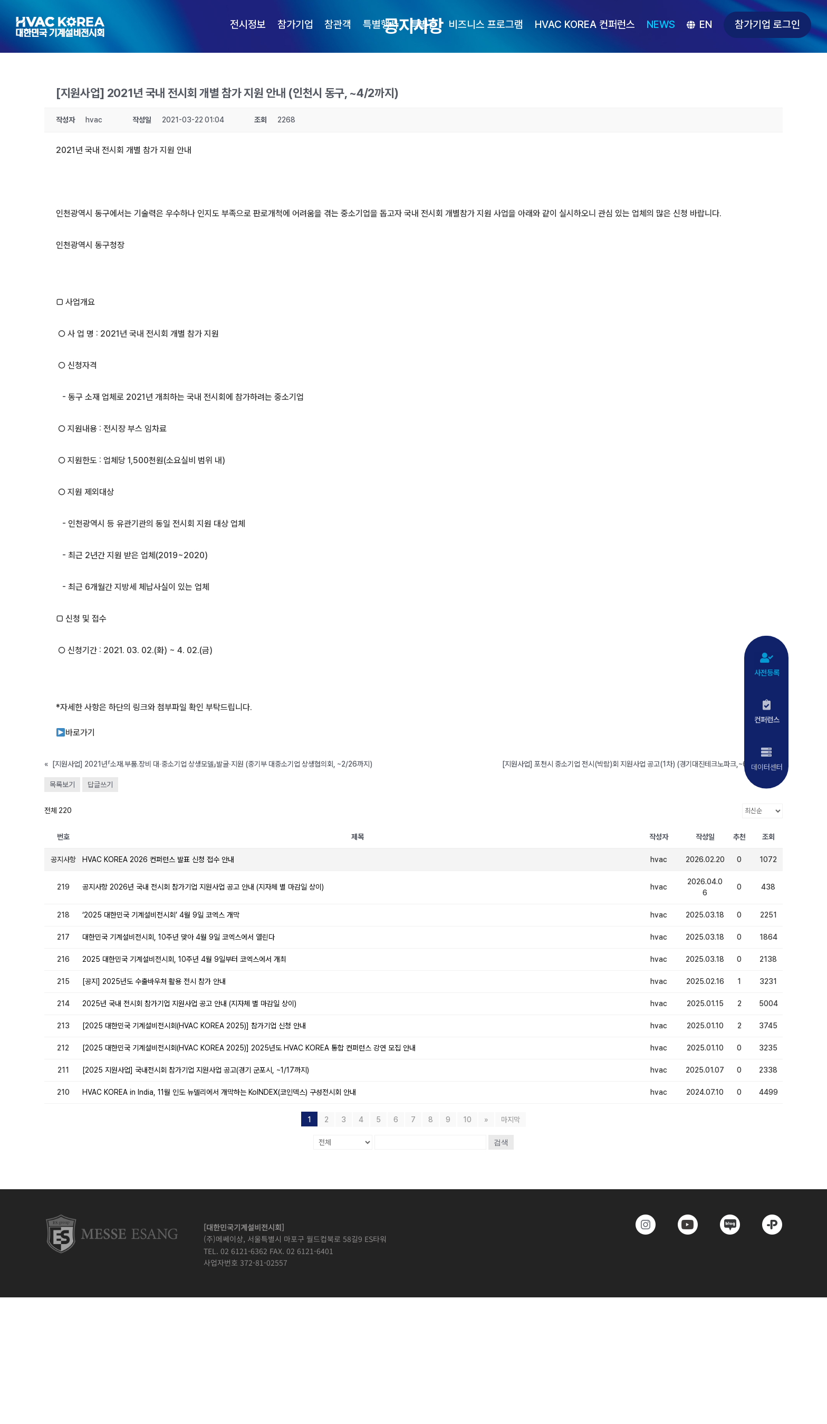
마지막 (510, 1119)
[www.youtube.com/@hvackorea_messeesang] (680, 1224)
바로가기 (75, 733)
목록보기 (62, 784)
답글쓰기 (100, 784)
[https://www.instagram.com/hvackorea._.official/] (638, 1224)
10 (467, 1119)
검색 (501, 1142)
